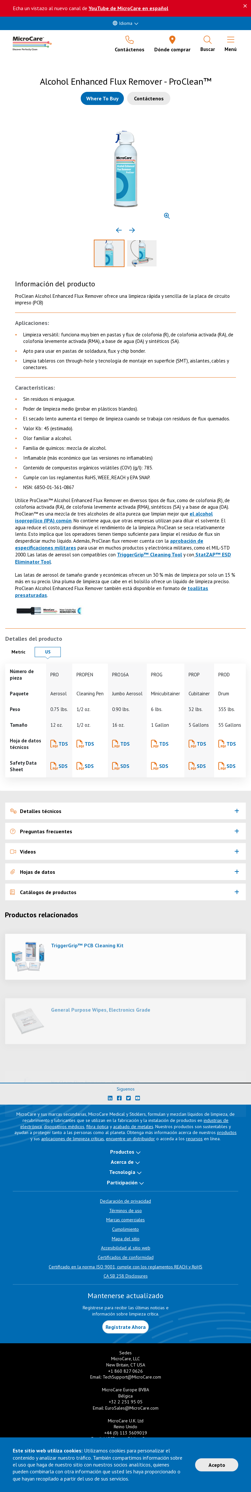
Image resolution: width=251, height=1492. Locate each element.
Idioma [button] (122, 23)
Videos (23, 851)
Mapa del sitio (126, 1239)
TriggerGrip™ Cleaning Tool (149, 554)
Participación (122, 1182)
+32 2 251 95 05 (125, 1402)
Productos (122, 1151)
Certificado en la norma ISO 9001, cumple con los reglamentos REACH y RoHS (125, 1267)
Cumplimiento (125, 1229)
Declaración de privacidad (125, 1201)
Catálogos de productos (43, 892)
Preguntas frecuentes (41, 831)
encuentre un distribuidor (130, 1139)
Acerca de (122, 1162)
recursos (194, 1139)
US (53, 652)
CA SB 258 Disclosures (126, 1276)
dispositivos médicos (64, 1126)
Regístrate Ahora (126, 1327)
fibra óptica (97, 1126)
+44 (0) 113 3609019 (125, 1433)
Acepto (217, 1465)
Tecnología (122, 1172)
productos (227, 1132)
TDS (63, 744)
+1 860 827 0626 (125, 1371)
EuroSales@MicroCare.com (132, 1408)
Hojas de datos (32, 872)
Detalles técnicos (35, 811)
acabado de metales (133, 1126)
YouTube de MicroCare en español (128, 8)
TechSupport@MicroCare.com (132, 1377)
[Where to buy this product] (102, 98)
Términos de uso (125, 1210)
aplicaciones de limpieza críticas (72, 1139)
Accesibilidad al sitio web (125, 1248)
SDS (63, 766)
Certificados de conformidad (126, 1257)
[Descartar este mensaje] (245, 6)
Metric (21, 652)
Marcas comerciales (125, 1220)
